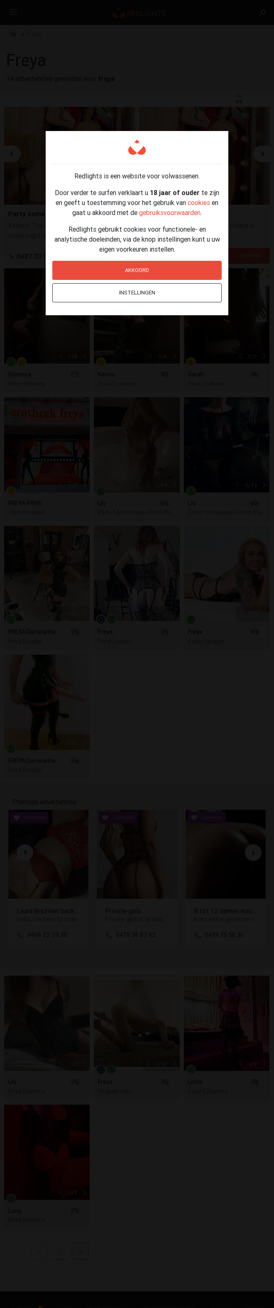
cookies (199, 202)
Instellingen (137, 292)
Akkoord (137, 270)
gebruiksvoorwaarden (170, 212)
